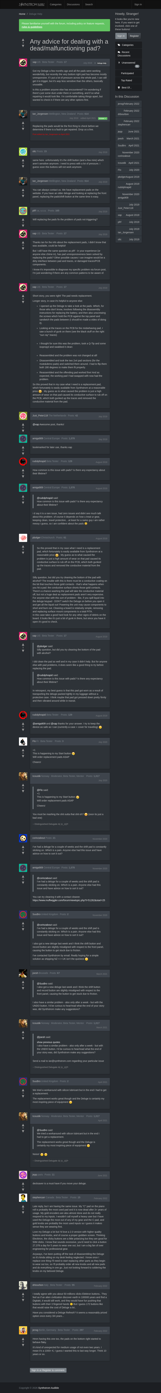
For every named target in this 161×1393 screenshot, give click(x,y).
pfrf (34, 210)
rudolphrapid (39, 461)
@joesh (41, 1037)
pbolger (36, 537)
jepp (34, 1174)
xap (35, 62)
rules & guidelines (32, 27)
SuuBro (36, 914)
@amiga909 (39, 723)
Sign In (138, 4)
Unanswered (129, 64)
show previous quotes (48, 1042)
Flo (34, 741)
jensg (35, 1330)
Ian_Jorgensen (40, 113)
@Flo (40, 790)
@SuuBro (42, 983)
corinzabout (38, 838)
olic (34, 151)
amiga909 (37, 438)
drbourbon (37, 1285)
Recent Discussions (124, 54)
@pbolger (42, 646)
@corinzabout (44, 878)
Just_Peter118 (40, 415)
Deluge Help (101, 63)
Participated (127, 73)
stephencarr (38, 1197)
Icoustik (36, 776)
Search (89, 4)
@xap (36, 424)
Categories (56, 4)
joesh (35, 973)
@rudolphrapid (45, 498)
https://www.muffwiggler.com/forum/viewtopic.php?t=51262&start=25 (69, 900)
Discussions (73, 4)
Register (46, 1370)
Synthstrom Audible (32, 4)
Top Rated (126, 80)
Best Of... (125, 87)
